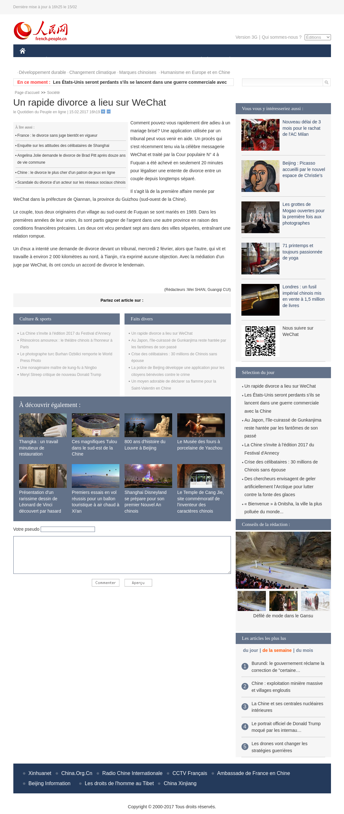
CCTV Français (189, 773)
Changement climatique (92, 72)
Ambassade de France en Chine (253, 773)
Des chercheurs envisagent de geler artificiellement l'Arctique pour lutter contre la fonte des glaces (280, 486)
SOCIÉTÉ (198, 59)
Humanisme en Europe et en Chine (195, 72)
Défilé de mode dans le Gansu (283, 615)
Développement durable (42, 72)
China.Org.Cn (76, 773)
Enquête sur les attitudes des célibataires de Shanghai (63, 145)
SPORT (252, 59)
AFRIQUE (114, 59)
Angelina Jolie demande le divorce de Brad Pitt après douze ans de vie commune (71, 159)
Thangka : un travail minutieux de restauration (38, 447)
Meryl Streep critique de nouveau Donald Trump (60, 374)
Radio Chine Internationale (132, 773)
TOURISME (279, 59)
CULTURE (170, 59)
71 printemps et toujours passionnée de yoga (302, 251)
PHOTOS (308, 59)
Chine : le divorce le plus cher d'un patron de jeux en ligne (66, 172)
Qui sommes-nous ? (281, 37)
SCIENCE (141, 59)
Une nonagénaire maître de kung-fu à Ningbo (58, 367)
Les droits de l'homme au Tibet (119, 783)
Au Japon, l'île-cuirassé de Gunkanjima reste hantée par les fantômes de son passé (283, 427)
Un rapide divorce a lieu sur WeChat (162, 333)
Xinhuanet (40, 773)
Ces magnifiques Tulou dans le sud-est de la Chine (94, 447)
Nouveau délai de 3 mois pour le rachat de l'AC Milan (302, 128)
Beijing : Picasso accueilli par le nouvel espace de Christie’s (304, 169)
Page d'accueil (27, 92)
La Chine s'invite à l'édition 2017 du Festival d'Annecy (65, 333)
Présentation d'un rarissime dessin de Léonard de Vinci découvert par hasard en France (40, 505)
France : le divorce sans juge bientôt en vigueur (57, 135)
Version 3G (246, 37)
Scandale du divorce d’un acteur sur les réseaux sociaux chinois (71, 182)
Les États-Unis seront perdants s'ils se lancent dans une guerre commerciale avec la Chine (282, 402)
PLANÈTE (226, 59)
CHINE (30, 59)
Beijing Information (50, 783)
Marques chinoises (137, 72)
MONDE (87, 59)
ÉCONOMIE (57, 59)
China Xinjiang (180, 783)
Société (53, 92)
